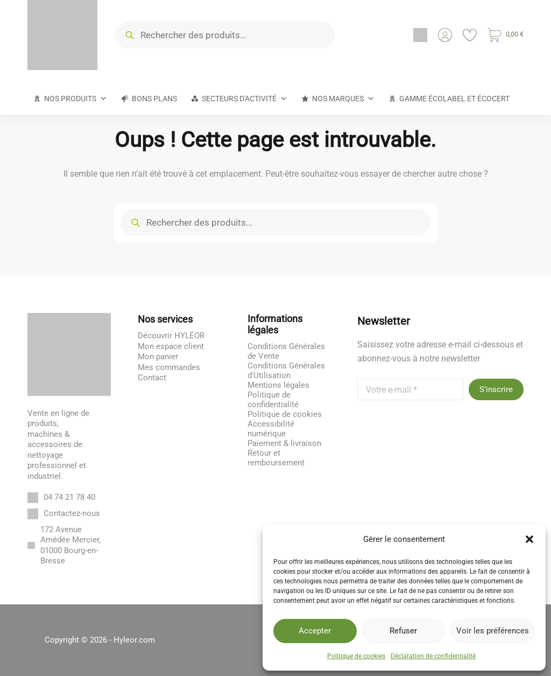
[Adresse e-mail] (410, 389)
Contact (152, 377)
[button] (529, 539)
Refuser (403, 631)
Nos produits (75, 98)
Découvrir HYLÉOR (171, 335)
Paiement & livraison (284, 443)
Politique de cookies (356, 656)
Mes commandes (169, 367)
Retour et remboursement (276, 458)
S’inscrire (496, 389)
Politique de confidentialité (273, 399)
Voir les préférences (492, 631)
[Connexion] (445, 35)
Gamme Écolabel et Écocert (454, 98)
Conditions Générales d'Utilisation (286, 370)
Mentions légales (278, 385)
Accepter (315, 631)
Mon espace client (171, 346)
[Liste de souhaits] (470, 35)
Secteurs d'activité (244, 98)
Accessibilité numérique (271, 428)
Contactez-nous (72, 513)
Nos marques (343, 98)
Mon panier (158, 356)
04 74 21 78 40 (69, 497)
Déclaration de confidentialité (433, 656)
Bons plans (154, 98)
